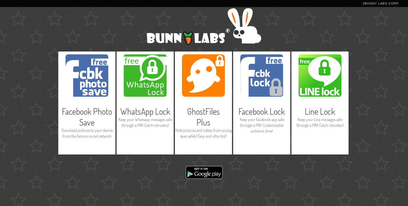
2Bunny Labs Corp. (381, 3)
